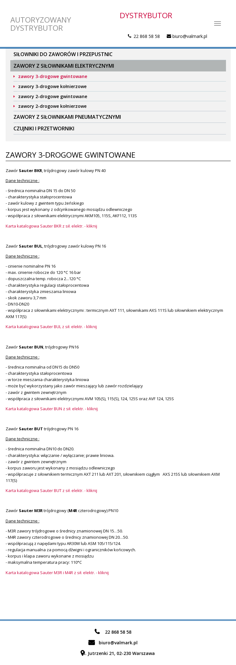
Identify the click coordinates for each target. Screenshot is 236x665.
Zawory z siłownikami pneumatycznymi (67, 116)
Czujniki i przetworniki (43, 128)
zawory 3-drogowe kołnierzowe (52, 86)
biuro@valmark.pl (189, 36)
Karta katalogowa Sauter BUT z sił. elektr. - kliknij (51, 490)
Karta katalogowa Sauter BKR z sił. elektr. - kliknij (51, 226)
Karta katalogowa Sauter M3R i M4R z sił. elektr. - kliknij (57, 572)
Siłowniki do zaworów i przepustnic (63, 54)
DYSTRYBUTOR (146, 15)
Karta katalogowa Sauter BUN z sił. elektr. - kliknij (52, 408)
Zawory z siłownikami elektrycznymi (63, 65)
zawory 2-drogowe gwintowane (52, 96)
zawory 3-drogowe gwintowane (52, 76)
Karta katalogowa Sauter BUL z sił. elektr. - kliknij (51, 326)
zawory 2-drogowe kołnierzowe (52, 106)
